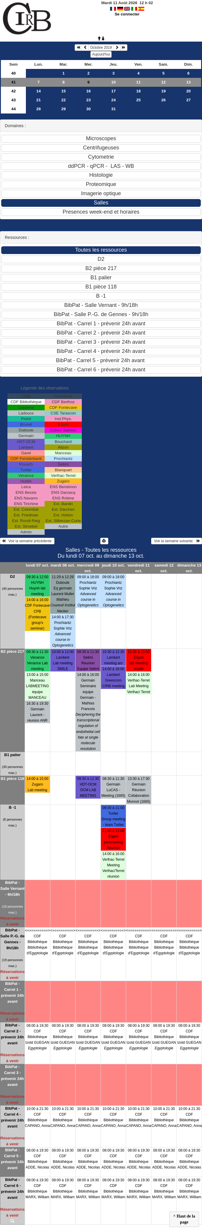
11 (138, 82)
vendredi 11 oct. (139, 568)
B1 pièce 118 (12, 778)
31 (113, 109)
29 (63, 109)
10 (113, 82)
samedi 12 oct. (163, 568)
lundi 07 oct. (37, 565)
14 (38, 91)
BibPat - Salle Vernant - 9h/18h (12, 888)
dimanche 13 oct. (189, 568)
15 (63, 91)
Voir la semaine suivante (176, 541)
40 (13, 73)
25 (138, 100)
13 (188, 82)
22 (63, 100)
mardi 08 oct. (63, 565)
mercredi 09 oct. (88, 568)
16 (88, 91)
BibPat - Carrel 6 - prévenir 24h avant (12, 1188)
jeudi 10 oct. (113, 565)
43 (13, 100)
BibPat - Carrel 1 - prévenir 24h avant (12, 992)
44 (13, 109)
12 (163, 82)
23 (88, 100)
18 (138, 91)
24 (113, 100)
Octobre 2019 (101, 47)
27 (188, 100)
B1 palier (12, 755)
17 (113, 91)
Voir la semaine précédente (27, 541)
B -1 (12, 807)
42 (13, 91)
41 (13, 82)
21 (38, 100)
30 (88, 109)
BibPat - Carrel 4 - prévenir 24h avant (12, 1117)
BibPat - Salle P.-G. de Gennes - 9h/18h (12, 939)
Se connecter (127, 14)
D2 (12, 576)
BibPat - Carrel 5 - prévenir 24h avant (12, 1159)
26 (163, 100)
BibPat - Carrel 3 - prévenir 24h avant (12, 1076)
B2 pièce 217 (12, 651)
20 (188, 91)
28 (38, 109)
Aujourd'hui (101, 54)
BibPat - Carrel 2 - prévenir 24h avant (12, 1034)
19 (163, 91)
